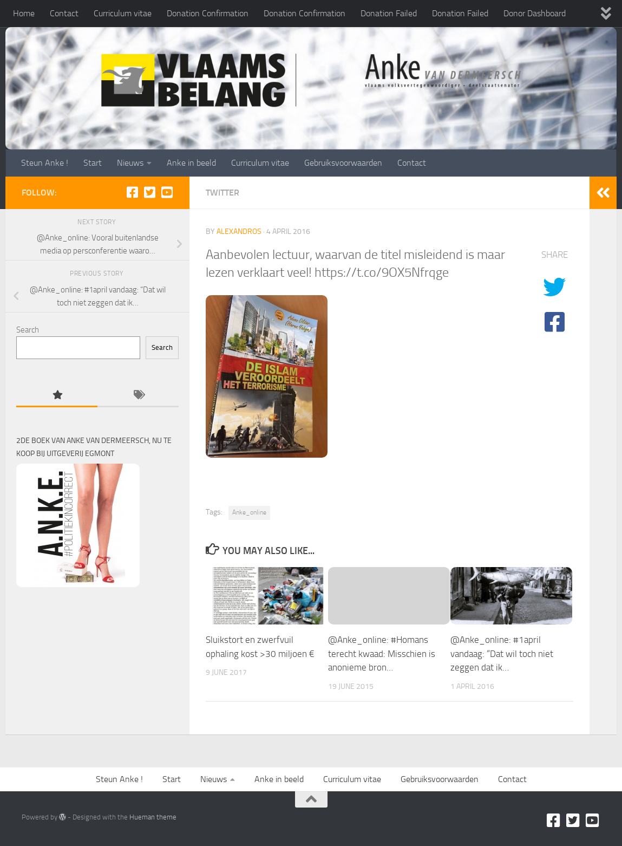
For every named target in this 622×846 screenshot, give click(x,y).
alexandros (239, 231)
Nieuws (130, 163)
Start (92, 163)
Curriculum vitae (123, 13)
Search (27, 330)
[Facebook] (132, 192)
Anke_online (249, 512)
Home (24, 13)
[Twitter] (149, 192)
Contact (64, 13)
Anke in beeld (191, 163)
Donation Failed (389, 13)
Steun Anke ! (44, 163)
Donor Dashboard (534, 13)
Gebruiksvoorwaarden (343, 163)
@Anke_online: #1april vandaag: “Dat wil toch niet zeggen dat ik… (501, 653)
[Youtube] (166, 192)
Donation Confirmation (207, 13)
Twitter (222, 192)
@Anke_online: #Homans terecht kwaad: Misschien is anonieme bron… (381, 653)
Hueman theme (152, 817)
